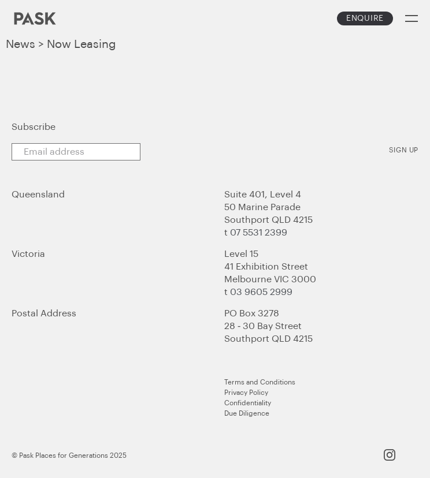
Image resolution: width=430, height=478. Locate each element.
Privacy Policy (246, 392)
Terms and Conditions (259, 382)
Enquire (365, 18)
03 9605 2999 (261, 292)
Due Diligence (246, 413)
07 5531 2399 (258, 232)
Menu (411, 18)
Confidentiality (247, 402)
